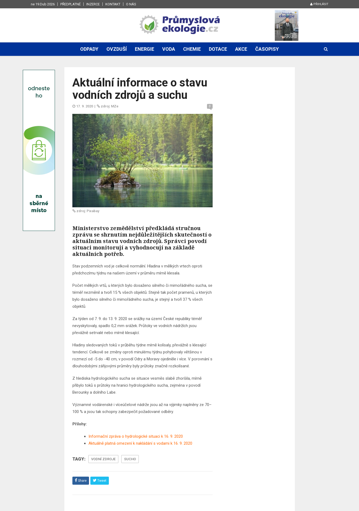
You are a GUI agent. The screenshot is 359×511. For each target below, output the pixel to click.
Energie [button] (144, 49)
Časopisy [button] (267, 49)
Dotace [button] (218, 49)
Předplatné (70, 4)
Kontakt (112, 4)
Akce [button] (241, 49)
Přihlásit (319, 4)
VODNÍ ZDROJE (103, 459)
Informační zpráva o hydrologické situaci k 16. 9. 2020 (135, 436)
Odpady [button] (89, 49)
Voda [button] (168, 49)
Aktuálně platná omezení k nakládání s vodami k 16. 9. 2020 (140, 443)
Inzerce (93, 4)
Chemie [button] (192, 49)
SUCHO (130, 459)
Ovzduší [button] (116, 49)
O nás (131, 4)
